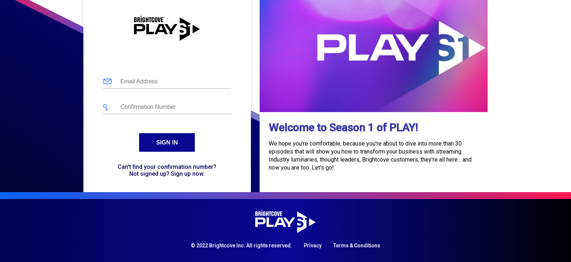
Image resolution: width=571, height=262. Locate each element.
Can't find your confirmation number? (167, 166)
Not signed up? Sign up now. (167, 173)
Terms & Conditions (356, 246)
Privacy (313, 246)
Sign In (167, 142)
